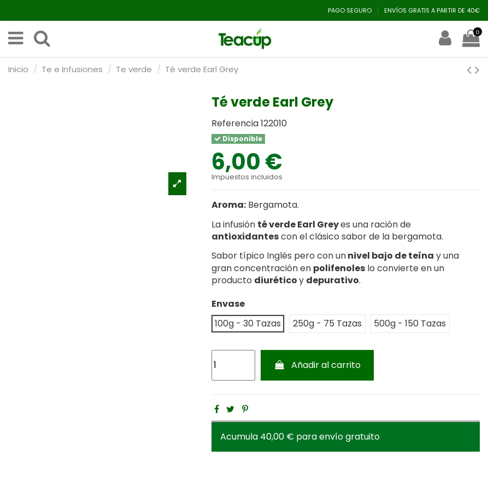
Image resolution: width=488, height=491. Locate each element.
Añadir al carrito (317, 365)
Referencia (234, 124)
